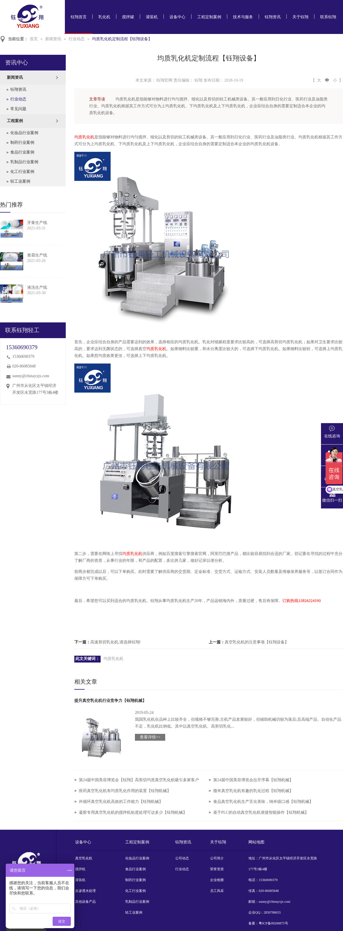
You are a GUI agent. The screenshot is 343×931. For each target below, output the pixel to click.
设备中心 (177, 17)
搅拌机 (80, 869)
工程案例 (15, 121)
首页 (34, 39)
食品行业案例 (22, 152)
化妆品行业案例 (24, 133)
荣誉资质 (217, 869)
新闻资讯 (53, 39)
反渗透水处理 (85, 891)
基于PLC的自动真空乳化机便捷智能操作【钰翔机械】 (261, 812)
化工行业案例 (22, 171)
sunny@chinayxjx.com (30, 376)
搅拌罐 (128, 17)
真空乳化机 (83, 858)
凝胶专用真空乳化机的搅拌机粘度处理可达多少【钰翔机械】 (133, 812)
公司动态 (182, 858)
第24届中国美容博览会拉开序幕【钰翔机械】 (253, 780)
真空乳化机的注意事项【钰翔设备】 (257, 642)
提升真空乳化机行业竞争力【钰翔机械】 (110, 700)
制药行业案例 (22, 142)
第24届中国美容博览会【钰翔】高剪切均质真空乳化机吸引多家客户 (139, 780)
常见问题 (18, 109)
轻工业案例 (20, 181)
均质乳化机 (84, 137)
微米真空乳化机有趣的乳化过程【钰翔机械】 (253, 791)
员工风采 (217, 891)
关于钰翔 (300, 17)
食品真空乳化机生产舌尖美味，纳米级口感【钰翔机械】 (263, 801)
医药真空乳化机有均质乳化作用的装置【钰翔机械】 (125, 791)
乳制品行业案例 (24, 162)
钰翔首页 (79, 17)
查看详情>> (150, 737)
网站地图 (256, 842)
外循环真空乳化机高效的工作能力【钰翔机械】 (121, 801)
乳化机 (104, 17)
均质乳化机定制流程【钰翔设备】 (122, 39)
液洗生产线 (37, 287)
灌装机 (152, 17)
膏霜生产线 (37, 255)
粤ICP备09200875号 (273, 923)
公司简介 (217, 858)
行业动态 (77, 39)
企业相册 (217, 880)
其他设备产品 (85, 902)
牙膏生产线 (37, 223)
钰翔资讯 (273, 17)
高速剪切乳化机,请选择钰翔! (115, 642)
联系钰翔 (328, 17)
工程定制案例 (209, 17)
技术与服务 (243, 17)
